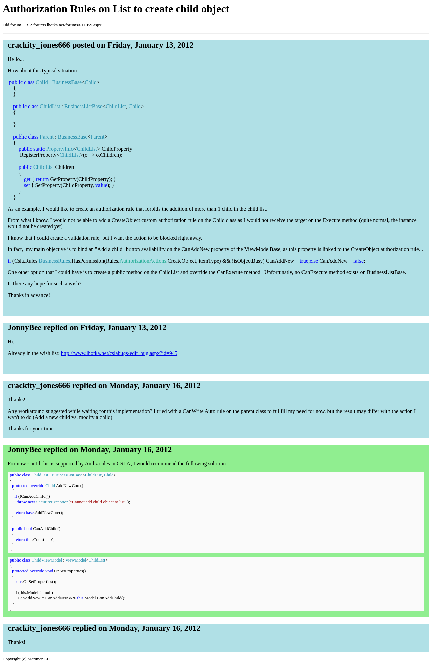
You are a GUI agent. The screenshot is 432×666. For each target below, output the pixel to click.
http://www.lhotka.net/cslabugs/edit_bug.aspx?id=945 (119, 353)
